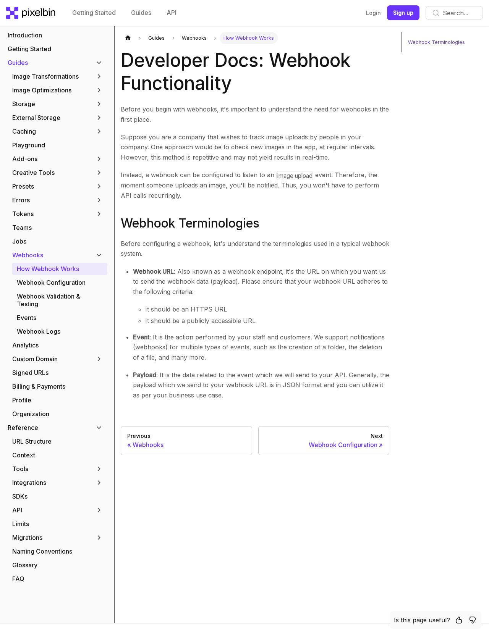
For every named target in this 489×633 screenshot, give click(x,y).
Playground (28, 145)
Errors (21, 200)
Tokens (23, 214)
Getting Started (94, 12)
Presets (23, 186)
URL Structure (32, 441)
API (171, 12)
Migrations (27, 537)
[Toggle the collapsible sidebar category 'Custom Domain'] (99, 359)
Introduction (25, 35)
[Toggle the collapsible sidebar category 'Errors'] (99, 200)
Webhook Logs (38, 331)
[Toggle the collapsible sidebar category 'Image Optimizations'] (99, 90)
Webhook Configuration (51, 282)
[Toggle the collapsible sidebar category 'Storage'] (99, 104)
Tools (20, 469)
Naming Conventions (42, 551)
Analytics (25, 345)
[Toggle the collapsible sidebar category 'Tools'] (99, 469)
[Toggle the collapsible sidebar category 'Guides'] (99, 63)
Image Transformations (45, 76)
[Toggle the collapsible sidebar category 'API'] (99, 510)
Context (23, 455)
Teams (22, 227)
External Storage (36, 117)
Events (26, 317)
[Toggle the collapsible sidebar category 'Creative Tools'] (99, 172)
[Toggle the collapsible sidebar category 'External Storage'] (99, 117)
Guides (141, 12)
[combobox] (454, 13)
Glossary (24, 565)
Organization (30, 414)
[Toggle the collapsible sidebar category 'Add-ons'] (99, 159)
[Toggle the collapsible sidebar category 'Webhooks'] (99, 255)
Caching (24, 131)
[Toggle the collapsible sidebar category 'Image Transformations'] (99, 76)
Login (373, 13)
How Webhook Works (48, 269)
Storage (23, 104)
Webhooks (27, 255)
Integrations (29, 482)
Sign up (403, 13)
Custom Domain (35, 359)
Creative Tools (33, 172)
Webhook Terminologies (190, 223)
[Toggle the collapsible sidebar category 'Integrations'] (99, 482)
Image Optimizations (41, 90)
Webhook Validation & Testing (48, 300)
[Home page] (128, 38)
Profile (21, 400)
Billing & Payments (38, 386)
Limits (20, 524)
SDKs (20, 496)
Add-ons (24, 159)
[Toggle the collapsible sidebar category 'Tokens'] (99, 214)
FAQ (18, 579)
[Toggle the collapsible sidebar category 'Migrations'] (99, 537)
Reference (23, 427)
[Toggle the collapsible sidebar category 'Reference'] (99, 427)
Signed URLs (30, 372)
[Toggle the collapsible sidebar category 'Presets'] (99, 186)
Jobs (19, 241)
